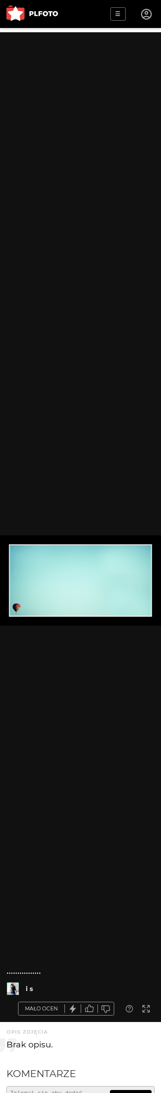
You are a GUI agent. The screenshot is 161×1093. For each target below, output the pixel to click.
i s (29, 989)
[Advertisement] (80, 113)
